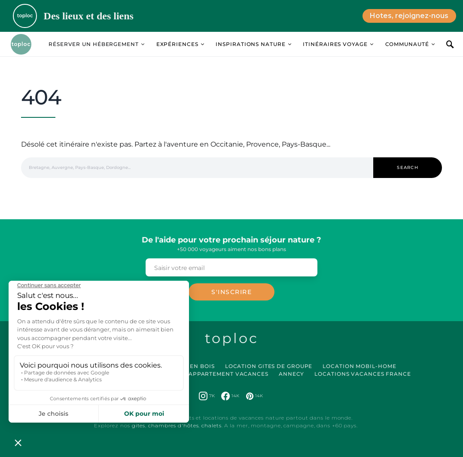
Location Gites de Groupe (269, 366)
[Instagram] (207, 396)
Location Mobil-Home (359, 366)
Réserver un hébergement (94, 44)
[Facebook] (230, 396)
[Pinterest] (254, 396)
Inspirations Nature (250, 44)
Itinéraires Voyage (335, 44)
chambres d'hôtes (173, 425)
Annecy (291, 374)
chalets (211, 425)
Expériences (177, 44)
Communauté (407, 44)
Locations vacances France (362, 374)
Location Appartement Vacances (211, 374)
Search (407, 167)
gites (139, 425)
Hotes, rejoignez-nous (409, 16)
